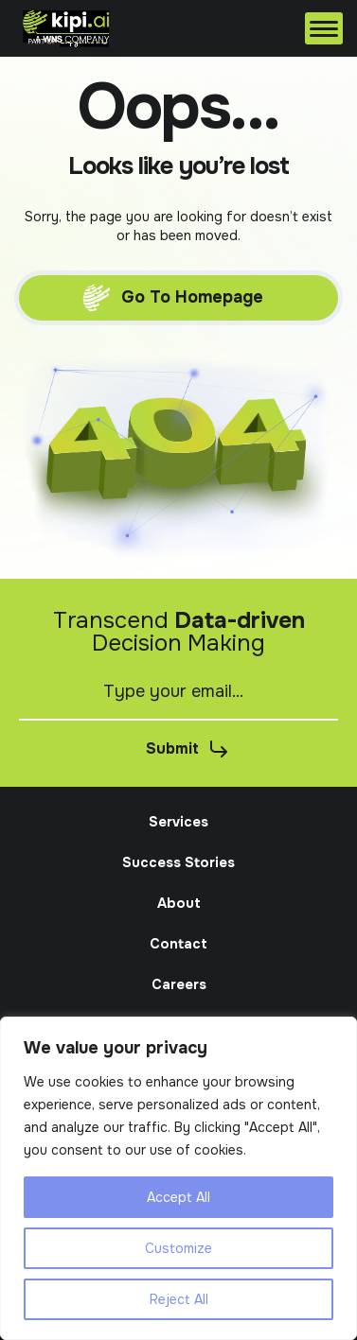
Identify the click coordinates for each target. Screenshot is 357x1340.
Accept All (178, 1197)
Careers (179, 984)
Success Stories (178, 862)
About (179, 903)
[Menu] (324, 28)
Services (178, 821)
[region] (178, 1178)
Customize (178, 1248)
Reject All (179, 1299)
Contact (178, 943)
